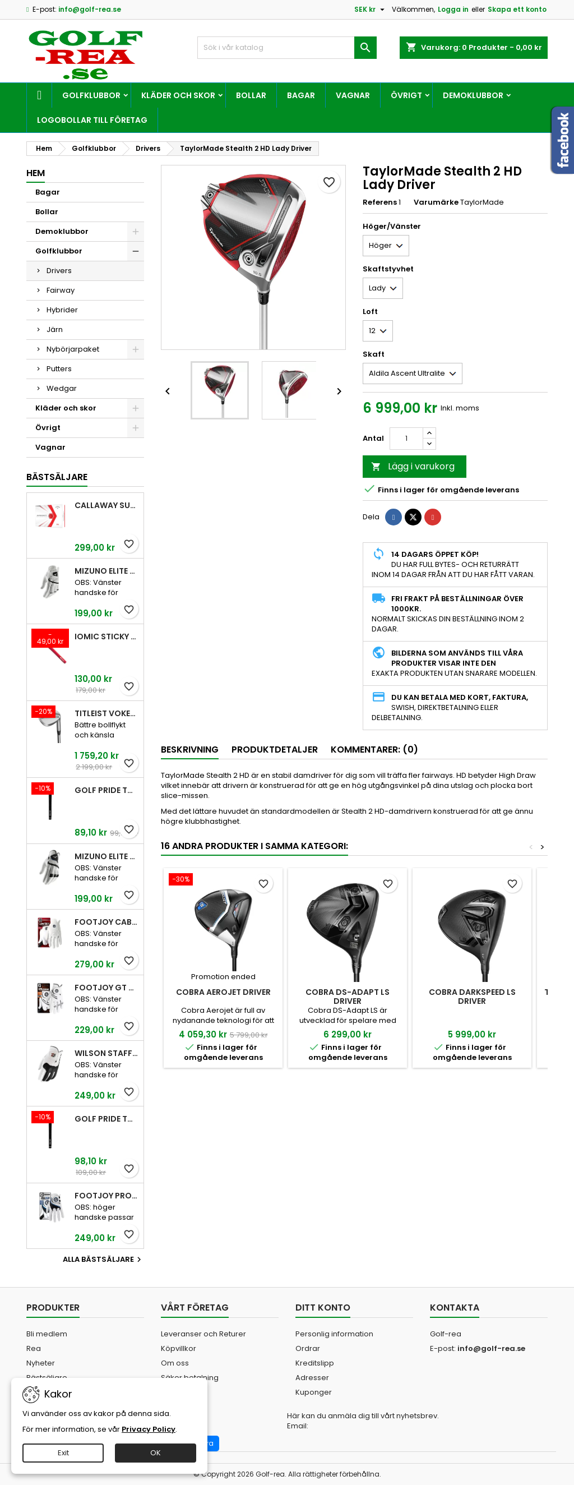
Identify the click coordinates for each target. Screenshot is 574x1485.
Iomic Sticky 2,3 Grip (107, 636)
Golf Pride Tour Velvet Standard (107, 790)
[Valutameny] (370, 9)
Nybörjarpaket (73, 349)
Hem (35, 173)
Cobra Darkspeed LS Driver (472, 996)
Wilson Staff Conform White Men (107, 1053)
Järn (55, 329)
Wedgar (62, 388)
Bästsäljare (56, 477)
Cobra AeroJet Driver (223, 992)
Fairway (61, 290)
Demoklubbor (473, 95)
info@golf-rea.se (89, 9)
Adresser (312, 1377)
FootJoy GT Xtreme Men (107, 987)
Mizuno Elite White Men (107, 570)
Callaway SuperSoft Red (107, 505)
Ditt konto (322, 1307)
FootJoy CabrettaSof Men (107, 921)
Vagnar (353, 95)
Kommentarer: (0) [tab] (374, 749)
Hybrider (62, 310)
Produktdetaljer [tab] (275, 749)
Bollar (251, 95)
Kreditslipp (314, 1363)
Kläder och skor (178, 95)
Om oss (175, 1363)
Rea (33, 1348)
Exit (63, 1452)
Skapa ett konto (517, 9)
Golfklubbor (91, 95)
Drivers (59, 270)
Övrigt (406, 95)
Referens (380, 202)
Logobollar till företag (92, 120)
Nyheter (40, 1363)
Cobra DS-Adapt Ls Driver (347, 996)
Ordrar (307, 1348)
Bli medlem (46, 1334)
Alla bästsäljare (103, 1260)
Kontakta (454, 1307)
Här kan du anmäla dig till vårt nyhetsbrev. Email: (363, 1421)
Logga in (453, 9)
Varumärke (436, 202)
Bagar (301, 95)
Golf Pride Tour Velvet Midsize (107, 1118)
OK (155, 1452)
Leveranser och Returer (203, 1334)
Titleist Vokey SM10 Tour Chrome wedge (107, 713)
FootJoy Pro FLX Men (107, 1195)
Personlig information (334, 1334)
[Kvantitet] (406, 438)
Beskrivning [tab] (190, 749)
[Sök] (287, 47)
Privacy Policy (148, 1429)
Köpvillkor (178, 1348)
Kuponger (313, 1392)
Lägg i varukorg (413, 466)
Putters (59, 368)
